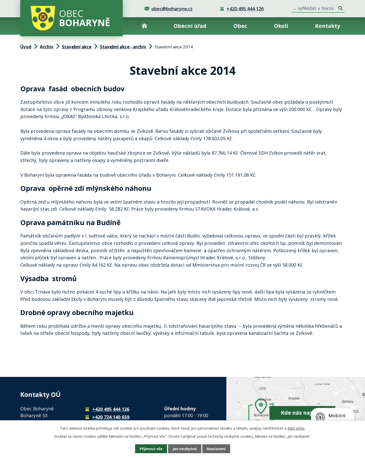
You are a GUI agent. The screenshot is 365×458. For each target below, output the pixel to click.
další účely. (296, 428)
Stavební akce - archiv (123, 47)
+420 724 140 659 (110, 417)
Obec (240, 25)
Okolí (281, 25)
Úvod (144, 25)
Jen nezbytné (185, 448)
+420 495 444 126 (245, 9)
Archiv (46, 47)
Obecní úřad (190, 25)
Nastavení (216, 448)
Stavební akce (77, 47)
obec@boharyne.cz (172, 9)
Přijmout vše (151, 448)
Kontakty (327, 25)
